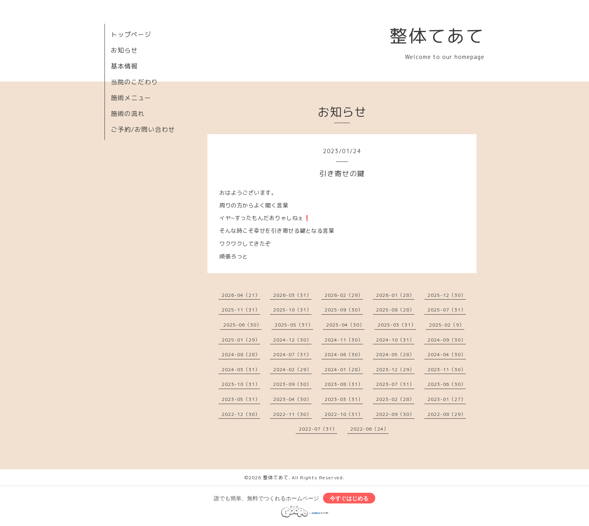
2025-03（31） (397, 324)
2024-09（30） (447, 339)
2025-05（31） (294, 324)
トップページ (131, 34)
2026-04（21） (241, 295)
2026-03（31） (292, 295)
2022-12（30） (241, 414)
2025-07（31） (447, 309)
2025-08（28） (395, 309)
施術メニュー (131, 97)
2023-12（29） (395, 369)
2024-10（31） (395, 339)
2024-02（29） (292, 369)
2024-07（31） (292, 354)
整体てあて (437, 35)
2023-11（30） (447, 369)
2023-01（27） (447, 399)
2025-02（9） (446, 324)
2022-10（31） (344, 414)
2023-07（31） (395, 384)
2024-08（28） (241, 354)
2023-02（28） (395, 399)
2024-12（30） (292, 339)
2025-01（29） (241, 339)
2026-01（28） (395, 295)
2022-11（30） (292, 414)
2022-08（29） (447, 414)
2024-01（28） (344, 369)
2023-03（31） (344, 399)
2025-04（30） (345, 324)
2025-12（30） (447, 295)
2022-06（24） (369, 428)
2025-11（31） (241, 309)
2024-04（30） (447, 354)
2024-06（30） (344, 354)
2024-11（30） (344, 339)
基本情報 (124, 66)
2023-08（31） (344, 384)
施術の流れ (127, 113)
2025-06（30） (242, 324)
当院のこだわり (134, 82)
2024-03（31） (241, 369)
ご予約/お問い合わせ (143, 129)
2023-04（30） (292, 399)
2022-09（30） (395, 414)
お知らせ (124, 50)
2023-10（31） (241, 384)
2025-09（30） (344, 309)
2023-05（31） (241, 399)
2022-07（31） (318, 428)
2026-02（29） (344, 295)
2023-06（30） (447, 384)
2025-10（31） (292, 309)
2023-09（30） (292, 384)
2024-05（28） (395, 354)
